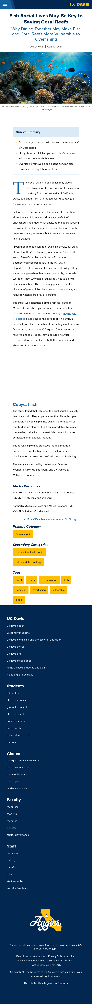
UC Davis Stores (15, 647)
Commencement (16, 721)
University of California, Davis (27, 945)
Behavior (21, 590)
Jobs (9, 874)
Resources (12, 807)
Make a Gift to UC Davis (20, 674)
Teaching (12, 814)
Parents (11, 742)
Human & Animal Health (29, 552)
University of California (60, 960)
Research (12, 821)
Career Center (15, 728)
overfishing (39, 590)
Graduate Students (17, 707)
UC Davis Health (15, 626)
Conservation (49, 580)
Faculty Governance (18, 835)
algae (19, 600)
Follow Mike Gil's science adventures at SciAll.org (47, 519)
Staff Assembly (15, 881)
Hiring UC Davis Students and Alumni (27, 667)
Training (11, 860)
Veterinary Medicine (18, 633)
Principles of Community (30, 960)
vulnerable (59, 590)
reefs (32, 580)
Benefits (12, 828)
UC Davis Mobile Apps (19, 661)
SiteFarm (62, 983)
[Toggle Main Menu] (5, 4)
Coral (19, 580)
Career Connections (18, 767)
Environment (23, 534)
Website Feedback (17, 888)
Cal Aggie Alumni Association (23, 760)
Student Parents (16, 714)
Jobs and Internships (18, 735)
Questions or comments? (30, 956)
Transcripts (13, 781)
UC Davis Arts (14, 654)
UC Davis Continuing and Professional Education (34, 640)
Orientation (13, 693)
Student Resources (17, 700)
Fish (66, 580)
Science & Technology (28, 562)
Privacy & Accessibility (61, 956)
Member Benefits (17, 774)
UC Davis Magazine (17, 788)
